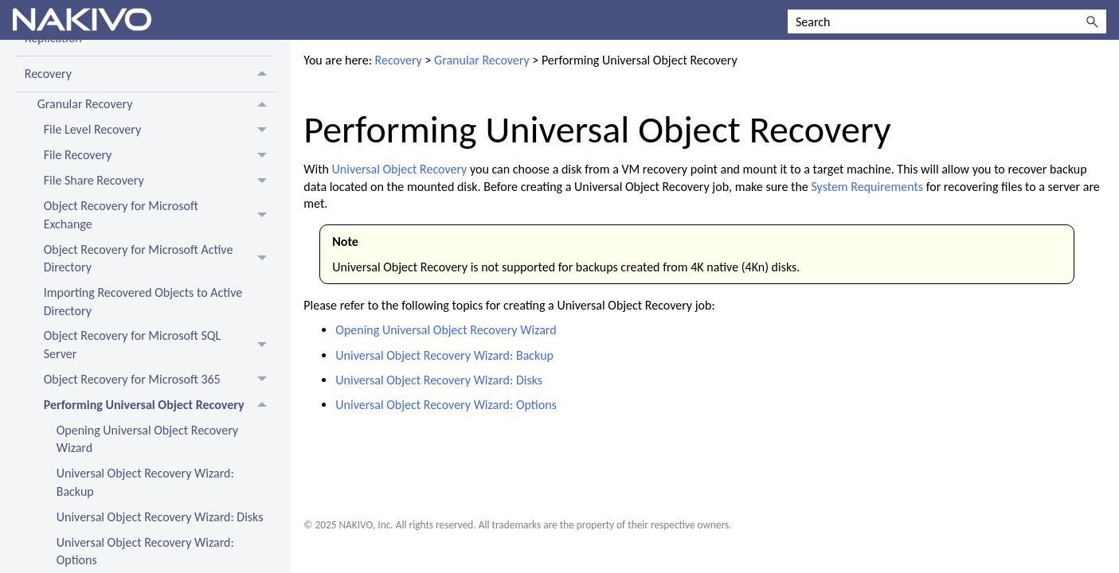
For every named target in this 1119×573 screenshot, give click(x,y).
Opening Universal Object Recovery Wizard (147, 439)
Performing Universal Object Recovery (160, 405)
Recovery (150, 74)
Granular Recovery (156, 105)
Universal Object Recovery (400, 169)
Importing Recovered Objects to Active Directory (143, 301)
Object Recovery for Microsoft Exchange (160, 215)
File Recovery (160, 156)
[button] (1092, 21)
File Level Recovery (160, 130)
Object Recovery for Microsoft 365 (160, 379)
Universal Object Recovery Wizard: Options (446, 404)
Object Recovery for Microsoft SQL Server (160, 345)
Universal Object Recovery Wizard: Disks (160, 516)
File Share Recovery (160, 181)
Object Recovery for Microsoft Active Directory (160, 258)
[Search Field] (947, 21)
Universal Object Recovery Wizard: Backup (145, 482)
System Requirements (867, 186)
